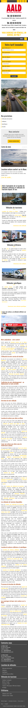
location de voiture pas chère (15, 558)
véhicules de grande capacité (16, 374)
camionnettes (23, 455)
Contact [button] (4, 1)
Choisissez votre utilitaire (19, 263)
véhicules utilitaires (19, 493)
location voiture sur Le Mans (19, 342)
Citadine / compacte (6, 680)
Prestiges (4, 687)
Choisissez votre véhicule (19, 225)
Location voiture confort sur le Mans (14, 169)
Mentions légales (4, 701)
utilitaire (24, 250)
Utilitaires (4, 121)
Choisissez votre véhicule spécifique (17, 306)
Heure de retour (6, 70)
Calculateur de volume (13, 701)
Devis (2, 703)
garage (13, 352)
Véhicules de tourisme (7, 118)
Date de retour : (6, 66)
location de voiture (9, 472)
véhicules (23, 216)
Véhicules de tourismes (14, 207)
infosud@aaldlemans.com (7, 652)
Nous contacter (14, 141)
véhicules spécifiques (9, 498)
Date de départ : (6, 57)
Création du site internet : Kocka (19, 706)
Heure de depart (6, 61)
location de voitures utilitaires (11, 549)
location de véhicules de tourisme (14, 504)
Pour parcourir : (6, 52)
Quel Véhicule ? (6, 48)
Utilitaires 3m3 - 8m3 (7, 693)
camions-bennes (17, 457)
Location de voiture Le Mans (10, 211)
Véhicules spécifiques (14, 283)
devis (4, 484)
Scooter (4, 126)
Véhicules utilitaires (14, 244)
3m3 (7, 248)
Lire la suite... (6, 177)
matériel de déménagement (8, 348)
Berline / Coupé (5, 682)
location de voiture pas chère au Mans (14, 423)
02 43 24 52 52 (15, 23)
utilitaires (9, 457)
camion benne (8, 287)
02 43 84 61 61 (15, 15)
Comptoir (6, 703)
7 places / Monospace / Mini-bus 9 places (11, 685)
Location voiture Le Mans (7, 674)
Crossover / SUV (6, 684)
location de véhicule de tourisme (15, 486)
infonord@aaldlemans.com (7, 661)
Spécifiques (4, 124)
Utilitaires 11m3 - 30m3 (7, 695)
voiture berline (18, 215)
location (12, 452)
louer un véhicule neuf (15, 611)
